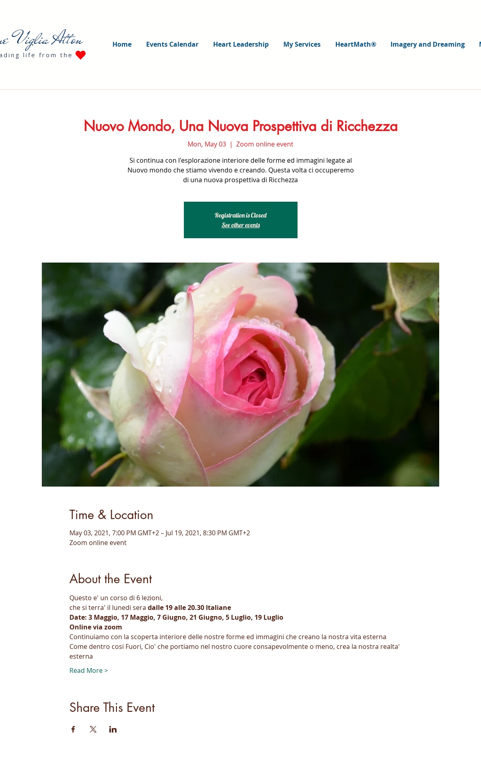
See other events (241, 225)
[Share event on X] (93, 729)
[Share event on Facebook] (73, 729)
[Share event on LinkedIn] (113, 729)
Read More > (88, 670)
